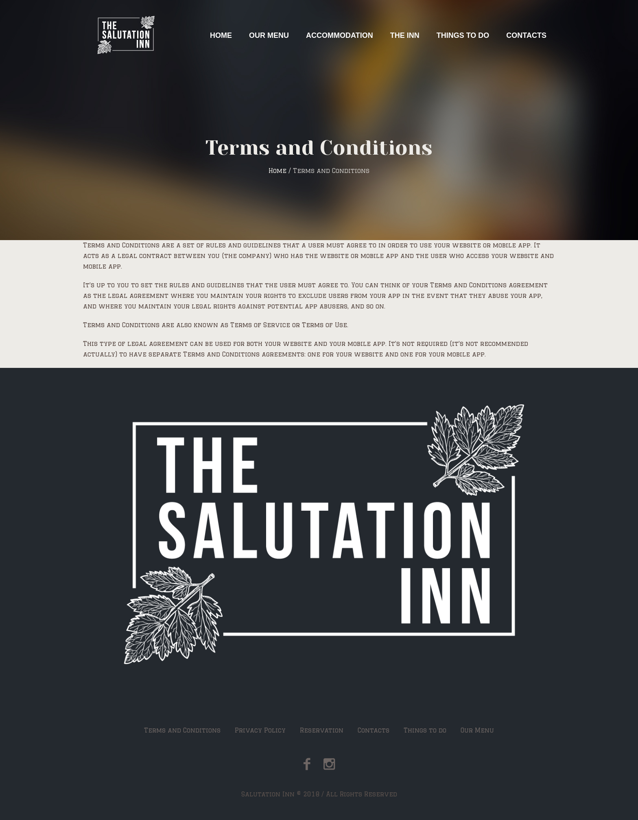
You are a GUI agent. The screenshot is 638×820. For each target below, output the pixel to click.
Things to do (425, 730)
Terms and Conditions (182, 730)
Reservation (321, 730)
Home (277, 170)
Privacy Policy (260, 730)
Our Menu (477, 730)
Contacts (373, 730)
